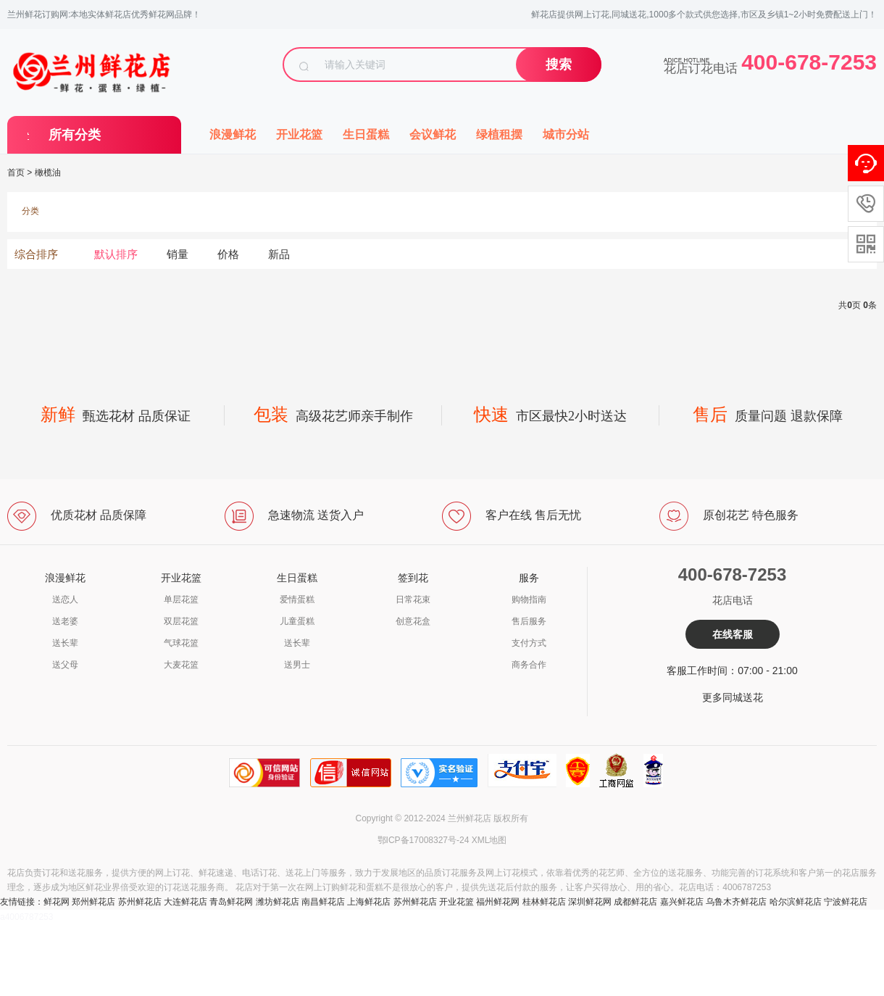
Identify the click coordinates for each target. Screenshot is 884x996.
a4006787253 (26, 917)
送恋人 (65, 599)
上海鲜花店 (369, 902)
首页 (16, 172)
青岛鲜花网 (231, 902)
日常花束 (413, 599)
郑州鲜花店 (93, 902)
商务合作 (529, 665)
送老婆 (65, 621)
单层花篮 (181, 599)
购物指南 (529, 599)
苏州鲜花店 (140, 902)
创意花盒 (413, 621)
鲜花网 (56, 902)
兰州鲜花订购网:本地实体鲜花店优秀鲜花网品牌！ (104, 14)
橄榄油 (48, 172)
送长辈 (65, 643)
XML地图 (489, 840)
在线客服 (732, 634)
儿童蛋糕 (297, 621)
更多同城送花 (732, 697)
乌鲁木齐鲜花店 (736, 902)
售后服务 (529, 621)
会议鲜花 (432, 134)
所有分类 (75, 135)
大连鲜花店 (185, 902)
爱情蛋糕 (297, 599)
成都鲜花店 (635, 902)
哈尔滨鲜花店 (796, 902)
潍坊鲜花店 (277, 902)
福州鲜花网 (498, 902)
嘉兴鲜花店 (682, 902)
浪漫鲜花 (232, 134)
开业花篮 (299, 134)
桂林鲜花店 (544, 902)
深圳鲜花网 (590, 902)
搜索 (559, 64)
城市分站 (566, 134)
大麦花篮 (181, 665)
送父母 (65, 665)
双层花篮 (181, 621)
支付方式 (529, 643)
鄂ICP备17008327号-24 (424, 840)
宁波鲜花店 (845, 902)
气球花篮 (181, 643)
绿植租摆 (499, 134)
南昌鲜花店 (323, 902)
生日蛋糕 (366, 134)
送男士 (297, 665)
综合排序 (36, 254)
